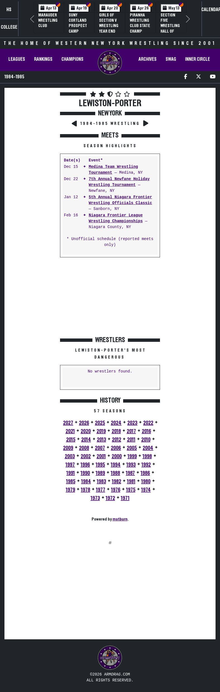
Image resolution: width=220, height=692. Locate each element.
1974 (146, 490)
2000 (117, 456)
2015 (70, 439)
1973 (95, 498)
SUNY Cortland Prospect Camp (78, 23)
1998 (147, 456)
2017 (131, 431)
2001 (101, 456)
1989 (100, 473)
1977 (100, 490)
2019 (101, 431)
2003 (70, 456)
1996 (85, 465)
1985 (70, 481)
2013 (101, 439)
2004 (148, 448)
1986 (145, 473)
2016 (146, 431)
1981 (131, 481)
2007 (100, 448)
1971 (125, 498)
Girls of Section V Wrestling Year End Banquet (108, 26)
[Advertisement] (31, 189)
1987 (130, 473)
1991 (70, 473)
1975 (130, 490)
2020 (86, 431)
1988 (115, 473)
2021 (70, 431)
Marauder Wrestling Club (48, 20)
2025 (100, 423)
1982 (116, 481)
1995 (100, 465)
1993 (131, 465)
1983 (101, 481)
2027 (68, 423)
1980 (145, 481)
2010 (145, 439)
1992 (146, 465)
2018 (116, 431)
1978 (85, 490)
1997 (70, 465)
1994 (116, 465)
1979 (70, 490)
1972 (110, 498)
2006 (116, 448)
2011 (131, 439)
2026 (84, 423)
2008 (84, 448)
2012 (116, 439)
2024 (116, 423)
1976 (115, 490)
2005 (132, 448)
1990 (85, 473)
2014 (86, 439)
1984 (86, 481)
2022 (148, 423)
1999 (132, 456)
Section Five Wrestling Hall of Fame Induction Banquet (170, 31)
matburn (120, 519)
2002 (86, 456)
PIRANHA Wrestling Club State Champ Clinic (140, 26)
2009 (68, 448)
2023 (132, 423)
